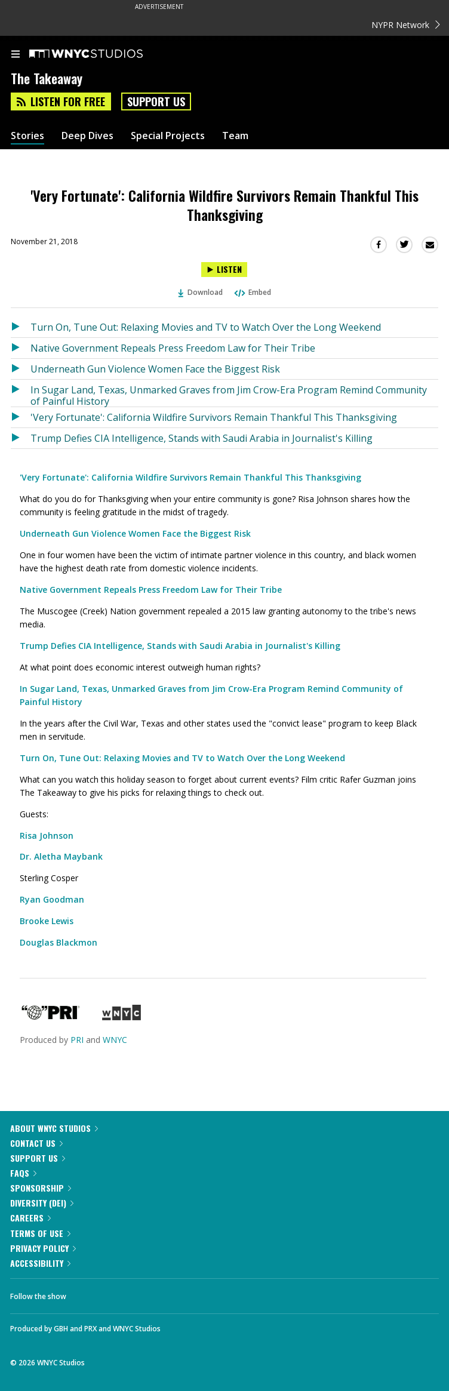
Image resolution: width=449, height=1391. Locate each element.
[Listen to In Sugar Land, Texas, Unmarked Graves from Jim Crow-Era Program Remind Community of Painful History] (20, 393)
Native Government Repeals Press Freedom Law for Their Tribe (172, 348)
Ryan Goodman (52, 899)
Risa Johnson (46, 835)
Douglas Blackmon (58, 942)
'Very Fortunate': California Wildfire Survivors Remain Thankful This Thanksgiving (213, 417)
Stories (27, 136)
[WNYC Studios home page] (101, 54)
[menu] (15, 55)
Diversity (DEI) (41, 1202)
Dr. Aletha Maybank (61, 856)
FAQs (23, 1173)
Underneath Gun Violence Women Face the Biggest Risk (155, 369)
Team (235, 136)
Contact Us (36, 1143)
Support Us (156, 101)
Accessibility (40, 1263)
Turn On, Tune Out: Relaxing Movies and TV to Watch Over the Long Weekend (205, 327)
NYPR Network (405, 24)
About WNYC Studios (54, 1128)
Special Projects (168, 136)
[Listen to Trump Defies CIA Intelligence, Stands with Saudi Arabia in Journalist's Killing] (20, 438)
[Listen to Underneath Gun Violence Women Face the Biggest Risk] (20, 369)
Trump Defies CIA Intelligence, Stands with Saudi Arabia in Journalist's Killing (201, 438)
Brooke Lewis (46, 921)
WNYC (115, 1039)
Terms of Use (40, 1233)
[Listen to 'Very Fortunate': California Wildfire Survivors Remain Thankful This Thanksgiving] (224, 269)
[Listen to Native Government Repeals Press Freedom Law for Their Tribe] (20, 348)
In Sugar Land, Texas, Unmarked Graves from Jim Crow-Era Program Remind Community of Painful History (228, 395)
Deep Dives (87, 136)
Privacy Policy (43, 1248)
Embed (252, 292)
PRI (77, 1039)
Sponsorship (40, 1187)
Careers (30, 1217)
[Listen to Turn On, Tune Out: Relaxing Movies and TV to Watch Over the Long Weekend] (20, 327)
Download (200, 292)
